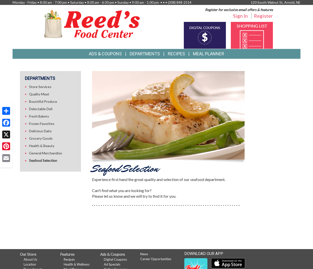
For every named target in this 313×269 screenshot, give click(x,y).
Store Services (40, 87)
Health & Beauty (41, 146)
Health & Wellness (77, 264)
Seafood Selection (43, 160)
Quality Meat (39, 94)
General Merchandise (45, 153)
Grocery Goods (41, 138)
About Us (30, 259)
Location (30, 264)
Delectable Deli (40, 109)
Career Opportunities (155, 259)
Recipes (176, 53)
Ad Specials (112, 264)
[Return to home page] (92, 23)
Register (263, 16)
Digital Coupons (115, 259)
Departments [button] (145, 53)
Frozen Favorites (41, 123)
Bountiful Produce (43, 101)
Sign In (240, 16)
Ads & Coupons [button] (105, 53)
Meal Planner (208, 53)
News (144, 254)
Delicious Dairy (40, 131)
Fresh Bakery (39, 116)
